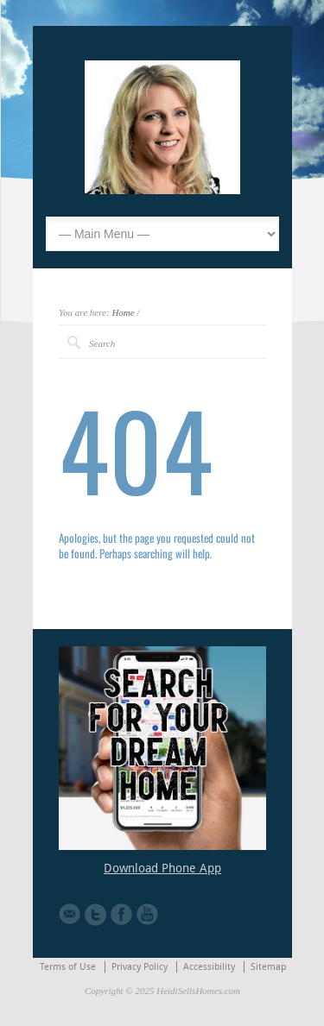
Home (122, 312)
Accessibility (209, 966)
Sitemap (268, 966)
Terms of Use (68, 966)
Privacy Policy (139, 966)
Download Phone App (162, 868)
